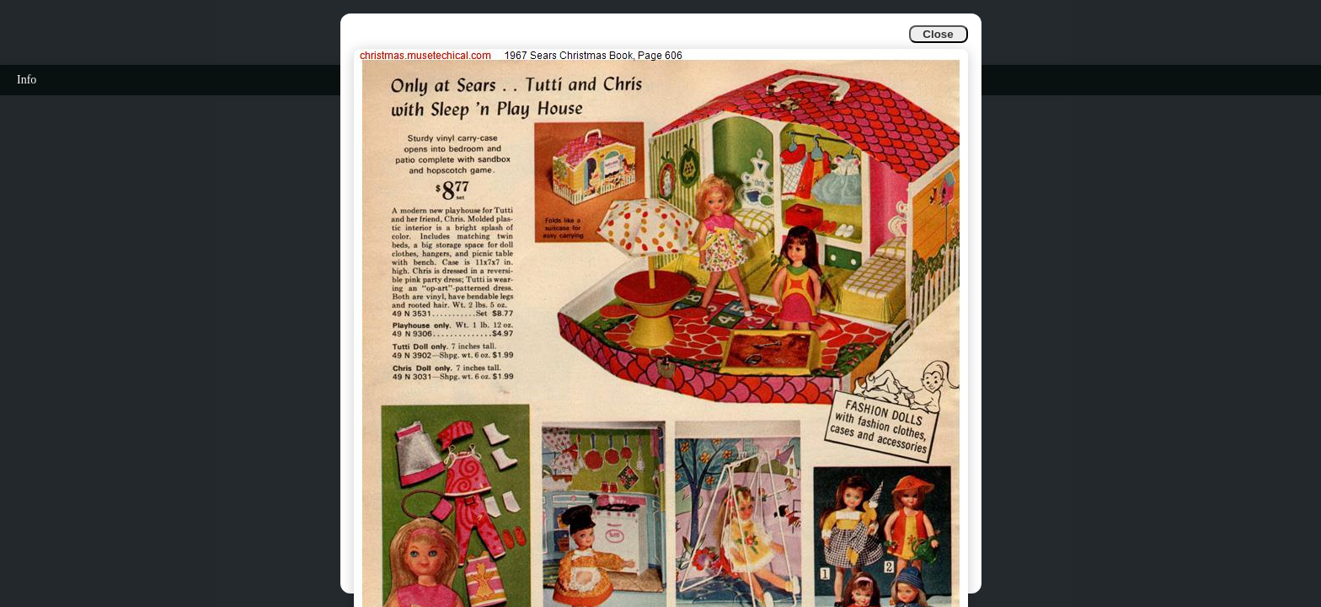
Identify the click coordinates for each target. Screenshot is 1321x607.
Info (26, 79)
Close (938, 34)
